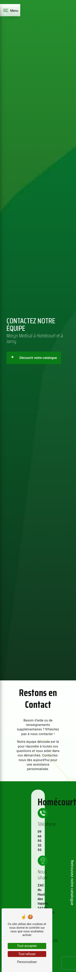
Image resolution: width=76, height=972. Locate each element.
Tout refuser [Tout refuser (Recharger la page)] (27, 954)
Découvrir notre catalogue (33, 357)
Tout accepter (27, 946)
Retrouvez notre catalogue (72, 882)
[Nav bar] (10, 10)
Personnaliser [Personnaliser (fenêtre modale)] (27, 962)
